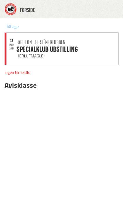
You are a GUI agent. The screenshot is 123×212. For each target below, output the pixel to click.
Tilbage (12, 26)
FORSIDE (27, 10)
